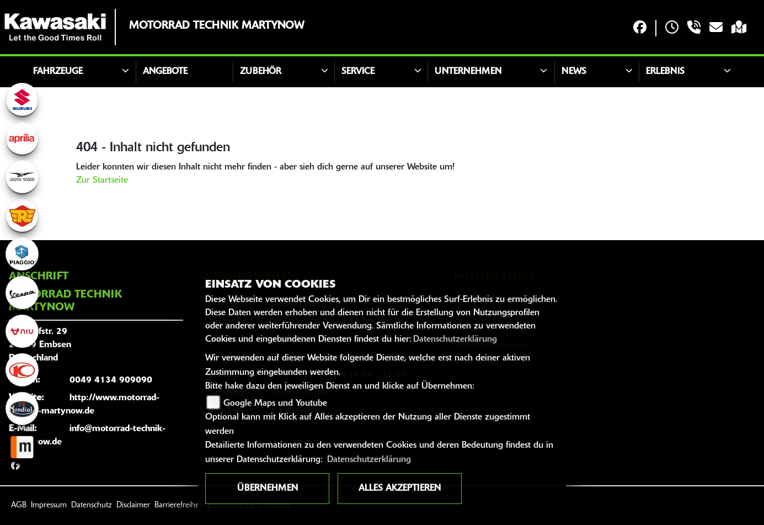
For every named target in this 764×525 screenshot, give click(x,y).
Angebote (165, 71)
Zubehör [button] (260, 71)
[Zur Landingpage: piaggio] (22, 254)
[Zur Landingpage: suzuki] (22, 99)
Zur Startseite (102, 180)
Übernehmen (267, 488)
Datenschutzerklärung (455, 339)
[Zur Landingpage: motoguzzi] (22, 176)
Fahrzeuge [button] (58, 71)
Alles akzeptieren (400, 488)
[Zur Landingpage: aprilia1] (22, 138)
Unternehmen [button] (468, 71)
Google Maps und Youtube (275, 403)
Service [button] (358, 71)
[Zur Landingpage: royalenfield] (22, 215)
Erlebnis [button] (665, 71)
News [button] (574, 71)
